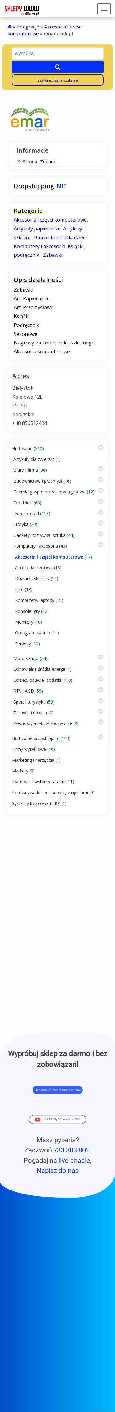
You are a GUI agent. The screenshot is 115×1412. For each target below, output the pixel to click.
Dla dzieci (23, 503)
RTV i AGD (23, 691)
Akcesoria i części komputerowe (49, 557)
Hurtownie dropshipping (35, 738)
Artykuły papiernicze (37, 228)
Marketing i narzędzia (33, 760)
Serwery (23, 644)
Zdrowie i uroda (29, 712)
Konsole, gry (27, 611)
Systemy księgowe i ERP (36, 803)
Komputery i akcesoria (35, 546)
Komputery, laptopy (34, 600)
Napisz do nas (57, 1171)
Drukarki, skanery (32, 578)
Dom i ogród (26, 513)
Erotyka (21, 524)
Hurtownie (22, 448)
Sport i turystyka (29, 702)
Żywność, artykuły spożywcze (42, 723)
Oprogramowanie (32, 633)
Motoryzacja (26, 658)
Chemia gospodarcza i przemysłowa (49, 492)
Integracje (28, 27)
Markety (20, 771)
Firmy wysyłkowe (29, 749)
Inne (19, 589)
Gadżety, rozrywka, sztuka (39, 535)
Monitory (24, 622)
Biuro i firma (25, 470)
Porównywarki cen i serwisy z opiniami (50, 792)
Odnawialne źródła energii (39, 669)
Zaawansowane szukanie (57, 80)
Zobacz (47, 162)
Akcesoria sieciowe (34, 568)
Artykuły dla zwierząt (33, 459)
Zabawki (52, 255)
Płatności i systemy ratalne (38, 781)
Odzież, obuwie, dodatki (37, 680)
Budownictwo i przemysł (37, 481)
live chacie (74, 1160)
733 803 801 (71, 1150)
